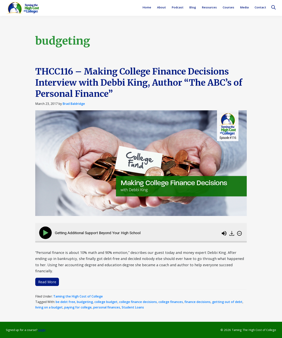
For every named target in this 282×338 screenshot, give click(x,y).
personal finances (106, 307)
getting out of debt (227, 302)
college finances (170, 302)
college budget (106, 302)
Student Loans (133, 307)
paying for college (78, 307)
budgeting (85, 302)
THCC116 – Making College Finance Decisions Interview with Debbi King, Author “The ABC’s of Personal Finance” (138, 82)
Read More (47, 282)
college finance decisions (138, 302)
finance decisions (197, 302)
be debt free (65, 302)
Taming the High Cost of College (78, 296)
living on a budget (49, 307)
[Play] (46, 233)
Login (41, 330)
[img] (239, 233)
